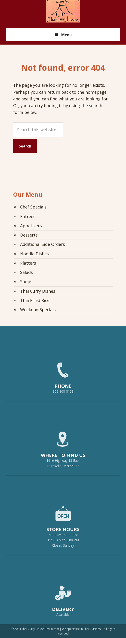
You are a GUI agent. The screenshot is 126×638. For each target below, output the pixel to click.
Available (63, 614)
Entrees (27, 216)
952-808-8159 (63, 376)
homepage (96, 92)
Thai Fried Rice (34, 300)
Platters (28, 263)
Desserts (29, 235)
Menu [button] (66, 34)
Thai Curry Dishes (37, 291)
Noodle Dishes (34, 253)
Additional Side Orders (42, 244)
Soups (26, 281)
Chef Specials (33, 207)
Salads (26, 272)
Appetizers (31, 225)
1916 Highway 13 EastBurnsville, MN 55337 (63, 447)
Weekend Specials (38, 309)
